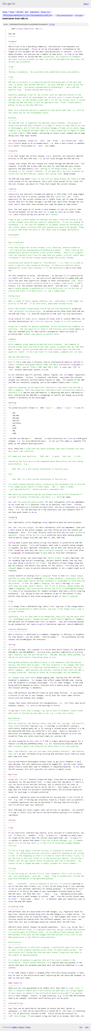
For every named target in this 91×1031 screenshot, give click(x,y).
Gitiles (14, 1027)
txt (80, 1027)
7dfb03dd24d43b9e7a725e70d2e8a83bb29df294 (27, 15)
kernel (19, 11)
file (52, 24)
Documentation (64, 15)
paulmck (34, 11)
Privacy (21, 1027)
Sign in (86, 4)
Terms (27, 1027)
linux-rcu (45, 11)
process (79, 15)
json (87, 1027)
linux (4, 11)
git (26, 11)
